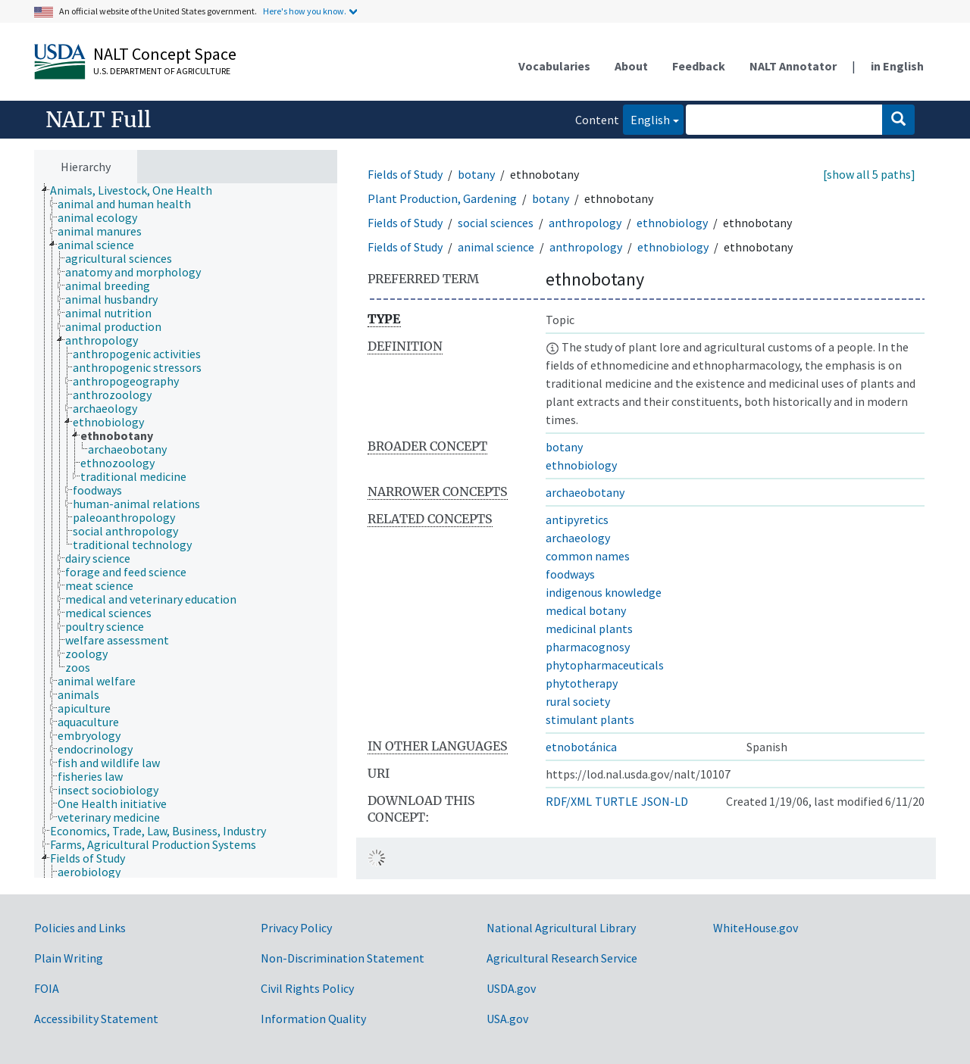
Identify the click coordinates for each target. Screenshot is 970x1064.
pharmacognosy (588, 646)
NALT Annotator (793, 65)
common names (588, 555)
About (631, 65)
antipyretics (577, 519)
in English (897, 65)
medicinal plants (589, 628)
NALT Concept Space (164, 53)
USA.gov (507, 1018)
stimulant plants (590, 719)
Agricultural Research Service (562, 958)
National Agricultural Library (561, 927)
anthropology (585, 222)
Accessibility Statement (96, 1018)
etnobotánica (581, 746)
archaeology (578, 537)
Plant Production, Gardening (442, 198)
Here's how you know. (304, 11)
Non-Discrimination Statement (342, 958)
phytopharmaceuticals (605, 664)
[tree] (185, 530)
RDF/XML (569, 801)
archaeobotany (585, 492)
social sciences (496, 222)
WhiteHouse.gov (755, 927)
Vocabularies (554, 65)
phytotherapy (582, 683)
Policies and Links (80, 927)
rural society (578, 701)
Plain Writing (68, 958)
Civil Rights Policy (307, 988)
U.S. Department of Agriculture (161, 70)
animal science (496, 246)
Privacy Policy (296, 927)
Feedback (698, 65)
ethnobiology (672, 222)
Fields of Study (405, 174)
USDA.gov (511, 988)
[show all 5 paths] (869, 174)
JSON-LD (664, 801)
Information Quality (313, 1018)
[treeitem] (137, 190)
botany (476, 174)
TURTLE (616, 801)
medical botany (586, 610)
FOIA (46, 988)
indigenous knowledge (604, 592)
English (646, 118)
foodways (570, 574)
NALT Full (98, 119)
